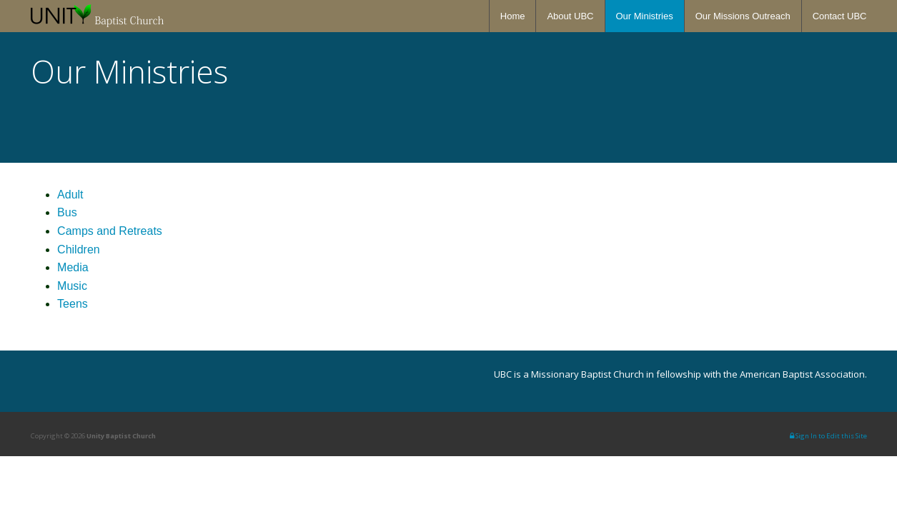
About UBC (570, 16)
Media (73, 267)
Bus (67, 212)
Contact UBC (840, 16)
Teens (72, 304)
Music (72, 286)
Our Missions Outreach (743, 16)
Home (512, 16)
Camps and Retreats (109, 231)
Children (78, 249)
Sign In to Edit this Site (828, 435)
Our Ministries (644, 16)
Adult (70, 194)
